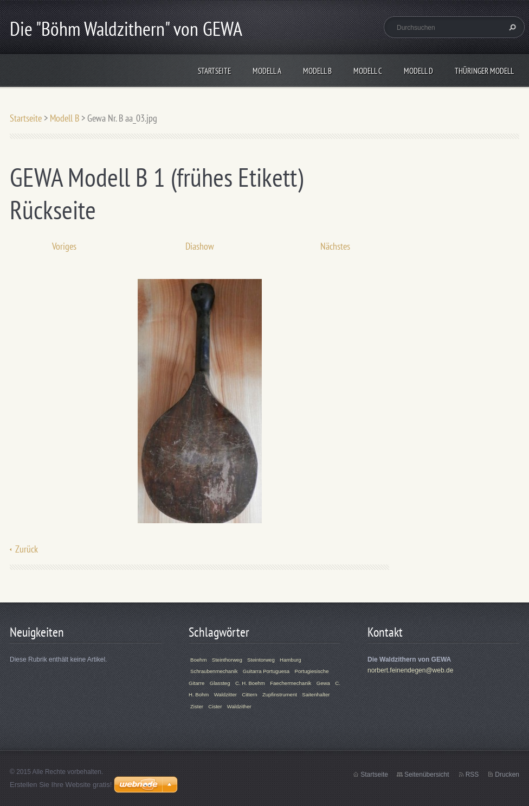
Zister (196, 706)
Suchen (511, 27)
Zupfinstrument (279, 694)
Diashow (199, 246)
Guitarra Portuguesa (266, 671)
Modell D (418, 71)
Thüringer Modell (484, 71)
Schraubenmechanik (213, 671)
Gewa (323, 683)
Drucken (507, 774)
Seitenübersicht (426, 774)
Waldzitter (225, 694)
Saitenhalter (316, 694)
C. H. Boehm (250, 683)
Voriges (64, 246)
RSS (472, 774)
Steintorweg (261, 660)
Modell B (317, 71)
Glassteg (220, 683)
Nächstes (335, 246)
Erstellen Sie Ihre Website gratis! (61, 784)
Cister (215, 706)
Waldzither (239, 706)
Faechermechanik (290, 683)
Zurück (26, 549)
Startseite (214, 71)
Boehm (198, 660)
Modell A (267, 71)
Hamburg (290, 660)
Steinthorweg (227, 660)
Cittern (249, 694)
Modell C (367, 71)
